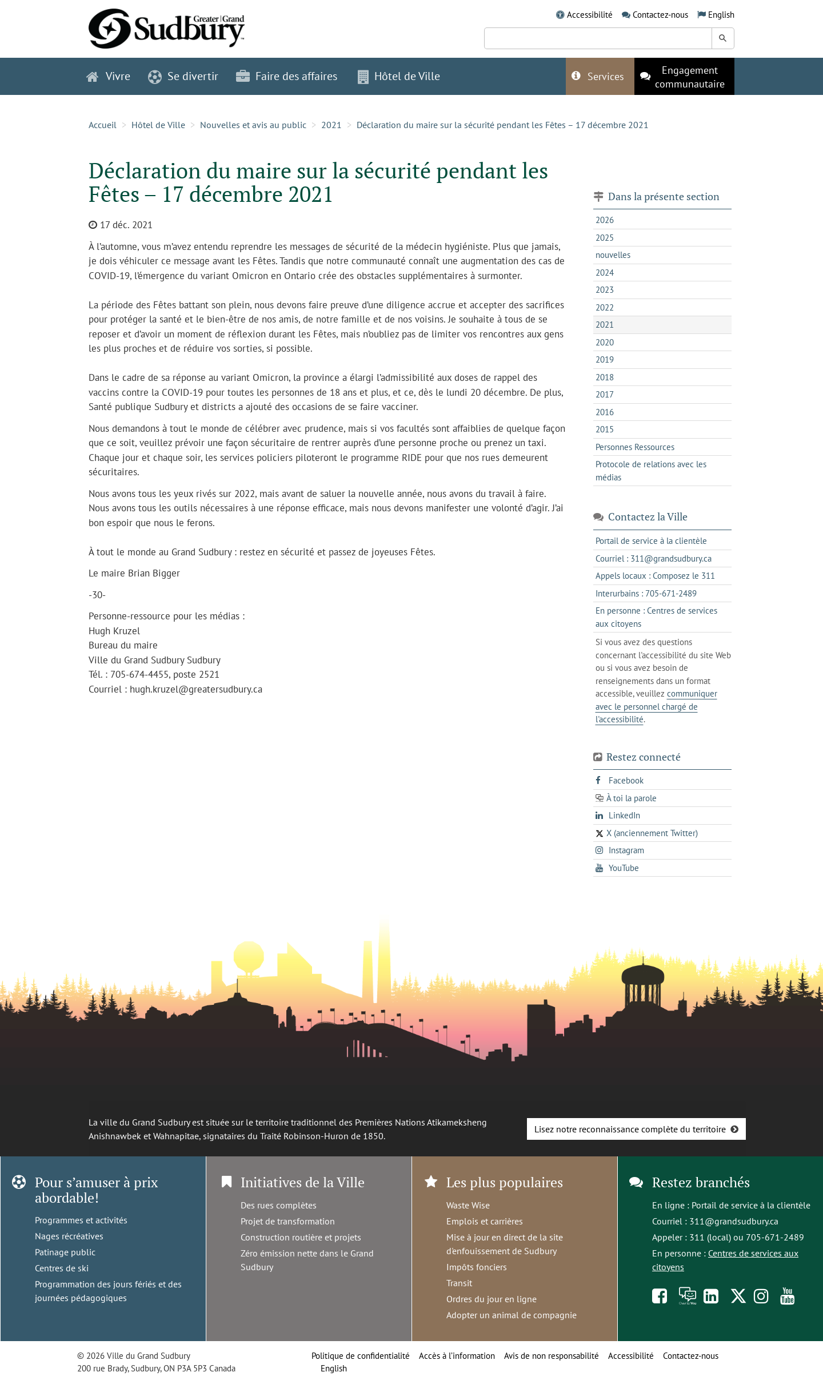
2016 (605, 412)
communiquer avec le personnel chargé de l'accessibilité (656, 706)
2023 (605, 289)
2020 (605, 342)
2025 (605, 237)
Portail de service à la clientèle (751, 1205)
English (721, 14)
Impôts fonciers (476, 1266)
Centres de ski (62, 1268)
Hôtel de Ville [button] (399, 76)
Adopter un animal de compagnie (511, 1315)
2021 (331, 124)
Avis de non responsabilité (551, 1355)
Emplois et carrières (484, 1221)
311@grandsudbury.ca (733, 1221)
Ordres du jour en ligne (491, 1299)
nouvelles (613, 254)
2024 (605, 272)
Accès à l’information (457, 1355)
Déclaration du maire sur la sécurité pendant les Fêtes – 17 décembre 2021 (504, 124)
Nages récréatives (69, 1236)
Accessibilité (590, 14)
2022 (605, 307)
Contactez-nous (660, 14)
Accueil (103, 124)
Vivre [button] (108, 76)
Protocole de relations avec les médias (651, 471)
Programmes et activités (81, 1220)
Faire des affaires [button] (286, 76)
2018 (605, 377)
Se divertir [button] (183, 76)
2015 (605, 429)
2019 (605, 359)
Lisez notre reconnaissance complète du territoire (630, 1129)
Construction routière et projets (301, 1237)
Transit (459, 1282)
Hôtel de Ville (158, 124)
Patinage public (65, 1252)
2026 (605, 219)
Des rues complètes (279, 1205)
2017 (605, 394)
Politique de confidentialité (360, 1355)
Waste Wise (468, 1205)
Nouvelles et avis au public (253, 124)
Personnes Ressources (635, 447)
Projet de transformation (288, 1221)
